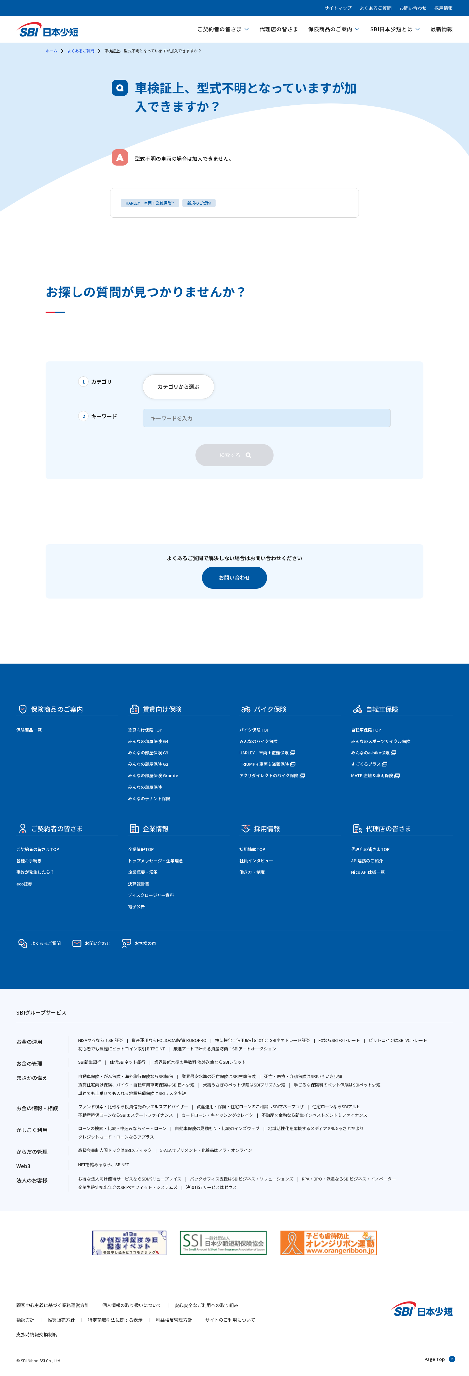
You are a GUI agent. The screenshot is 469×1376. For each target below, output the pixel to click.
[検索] (234, 455)
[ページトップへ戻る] (440, 1359)
